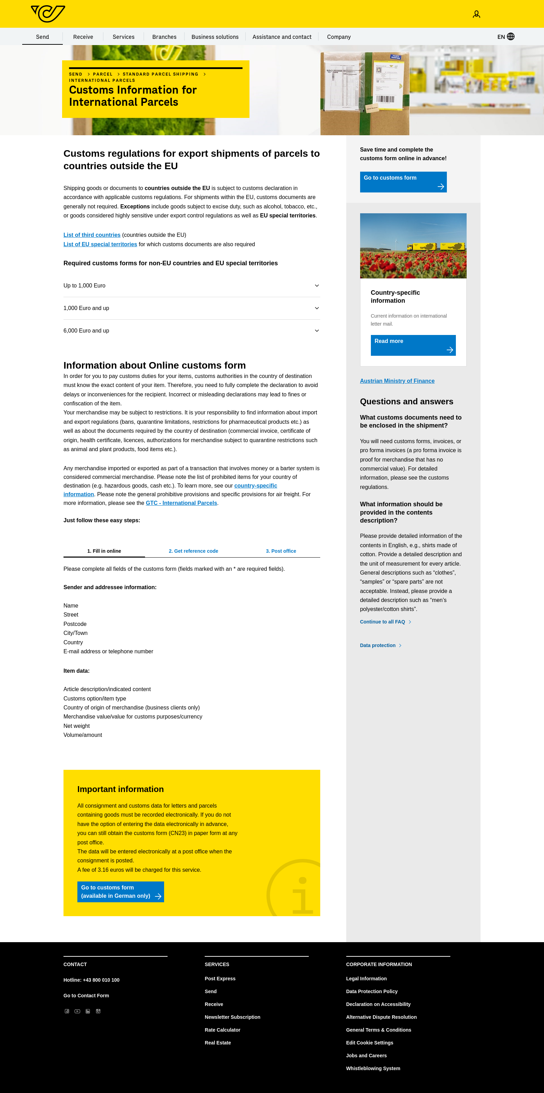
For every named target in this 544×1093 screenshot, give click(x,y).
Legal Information (366, 978)
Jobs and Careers (366, 1055)
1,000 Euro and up (86, 308)
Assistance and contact (282, 36)
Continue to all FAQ (382, 622)
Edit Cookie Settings (369, 1042)
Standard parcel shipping (160, 74)
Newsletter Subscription (232, 1017)
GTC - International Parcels (181, 503)
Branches (164, 36)
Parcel (103, 74)
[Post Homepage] (48, 14)
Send (42, 36)
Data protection (378, 645)
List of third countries (91, 235)
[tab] (104, 551)
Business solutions (215, 36)
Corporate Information (379, 964)
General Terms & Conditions (378, 1030)
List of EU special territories (100, 244)
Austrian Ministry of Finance (397, 381)
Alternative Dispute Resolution (381, 1017)
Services (124, 36)
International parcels (102, 80)
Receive (83, 36)
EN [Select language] (506, 36)
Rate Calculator (222, 1030)
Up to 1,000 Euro (84, 286)
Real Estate (218, 1042)
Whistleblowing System (373, 1068)
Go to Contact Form (86, 995)
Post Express (220, 978)
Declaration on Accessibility (378, 1004)
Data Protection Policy (372, 991)
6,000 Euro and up (86, 331)
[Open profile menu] (476, 14)
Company (339, 36)
